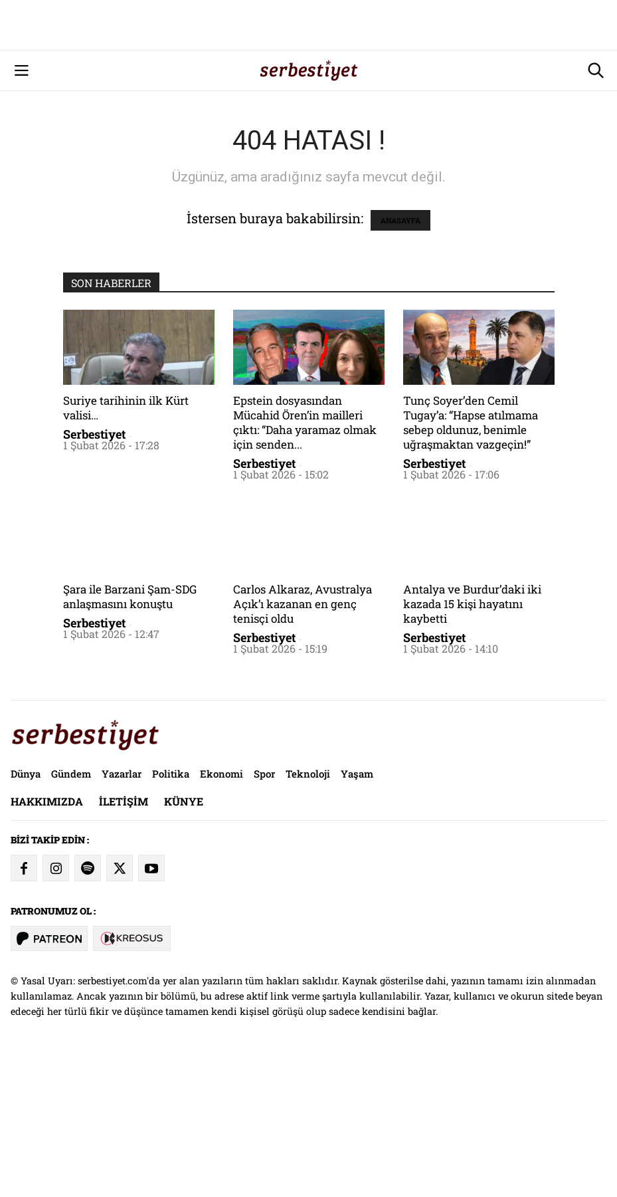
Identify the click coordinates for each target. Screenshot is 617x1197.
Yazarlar (121, 910)
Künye (183, 937)
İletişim (123, 937)
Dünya (26, 910)
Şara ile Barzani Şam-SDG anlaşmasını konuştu (130, 733)
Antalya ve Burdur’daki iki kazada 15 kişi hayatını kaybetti (472, 740)
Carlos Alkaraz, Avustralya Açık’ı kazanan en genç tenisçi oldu (302, 740)
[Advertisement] (308, 93)
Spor (264, 910)
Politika (170, 910)
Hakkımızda (47, 937)
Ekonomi (221, 910)
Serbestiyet (94, 570)
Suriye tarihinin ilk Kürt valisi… (126, 544)
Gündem (71, 910)
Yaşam (357, 910)
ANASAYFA (400, 357)
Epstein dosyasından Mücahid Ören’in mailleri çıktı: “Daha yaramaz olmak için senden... (305, 558)
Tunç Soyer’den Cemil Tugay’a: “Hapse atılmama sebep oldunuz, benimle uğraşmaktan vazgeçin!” (470, 558)
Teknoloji (308, 910)
